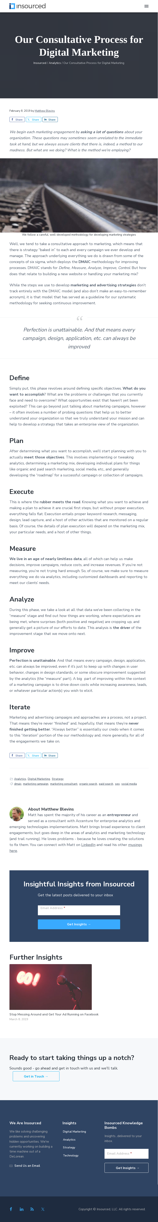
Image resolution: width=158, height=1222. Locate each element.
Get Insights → (79, 924)
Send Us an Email (27, 1166)
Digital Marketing (39, 779)
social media (129, 784)
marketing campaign (35, 784)
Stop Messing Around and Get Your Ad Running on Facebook (54, 1014)
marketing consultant (64, 784)
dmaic (17, 784)
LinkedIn (88, 844)
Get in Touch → (36, 1076)
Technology (70, 1155)
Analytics (20, 779)
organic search (88, 784)
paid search (106, 784)
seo (117, 784)
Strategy (58, 779)
